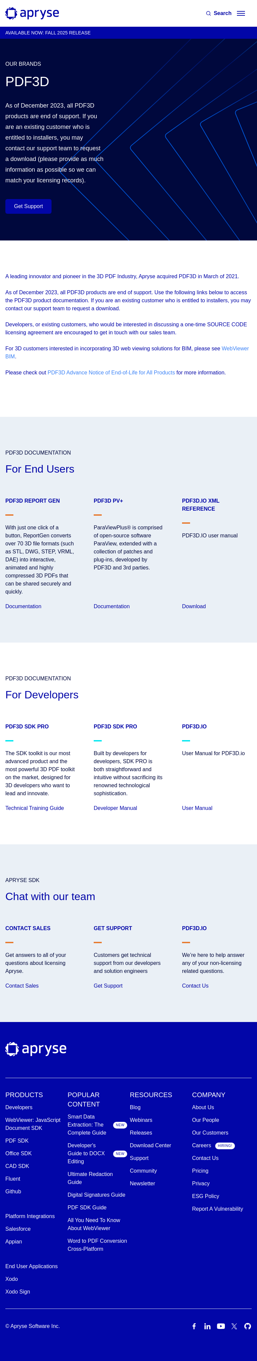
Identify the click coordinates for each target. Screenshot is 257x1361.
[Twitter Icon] (234, 1326)
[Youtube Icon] (221, 1326)
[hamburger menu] (241, 13)
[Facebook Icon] (194, 1326)
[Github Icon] (248, 1326)
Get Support (28, 206)
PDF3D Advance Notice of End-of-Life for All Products (111, 372)
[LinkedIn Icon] (207, 1326)
